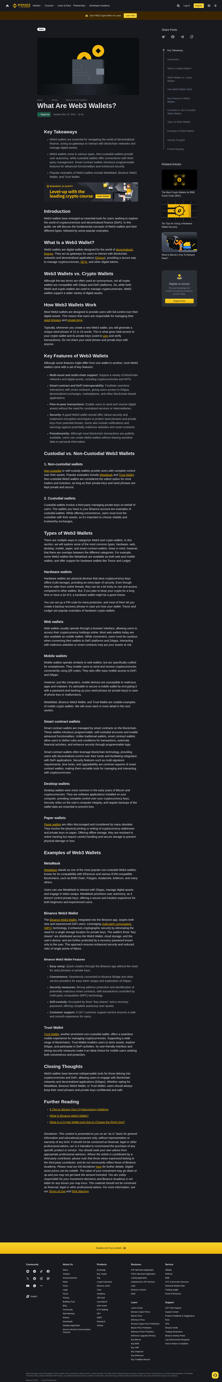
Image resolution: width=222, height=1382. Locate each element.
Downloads (67, 1321)
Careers (66, 1274)
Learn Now (130, 15)
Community (68, 1309)
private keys (75, 320)
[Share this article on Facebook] (173, 37)
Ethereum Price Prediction (142, 1332)
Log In (187, 5)
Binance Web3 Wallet (63, 919)
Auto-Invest (102, 1305)
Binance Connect (138, 1290)
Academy (101, 1294)
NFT (99, 1313)
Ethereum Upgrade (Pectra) (143, 1336)
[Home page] (21, 5)
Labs (133, 1286)
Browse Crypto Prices (140, 1312)
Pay (98, 1278)
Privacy (66, 1298)
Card (99, 1290)
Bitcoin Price (136, 1316)
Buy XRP (135, 1347)
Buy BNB (135, 1343)
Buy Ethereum (137, 1355)
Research (101, 1321)
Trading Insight (171, 1290)
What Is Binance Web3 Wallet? (69, 1115)
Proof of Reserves (173, 1294)
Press (65, 1286)
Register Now (179, 301)
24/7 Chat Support (173, 1308)
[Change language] (209, 5)
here (99, 1166)
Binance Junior (103, 1286)
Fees (167, 1320)
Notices (66, 1317)
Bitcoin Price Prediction (141, 1328)
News (65, 1282)
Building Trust (69, 1302)
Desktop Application (71, 1325)
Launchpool (102, 1302)
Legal (65, 1290)
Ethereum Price (138, 1320)
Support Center (172, 1312)
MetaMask (106, 474)
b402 (133, 1294)
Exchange (101, 1270)
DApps (100, 257)
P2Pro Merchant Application (143, 1274)
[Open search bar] (177, 5)
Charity (100, 1325)
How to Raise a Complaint (176, 1343)
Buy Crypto (102, 1274)
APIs (167, 1324)
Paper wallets (52, 824)
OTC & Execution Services (177, 1282)
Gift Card (101, 1298)
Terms (65, 1294)
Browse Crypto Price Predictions (145, 1324)
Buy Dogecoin (137, 1351)
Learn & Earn (137, 1308)
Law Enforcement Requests (177, 1339)
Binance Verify (171, 1328)
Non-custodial (52, 470)
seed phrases (52, 320)
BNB (167, 1278)
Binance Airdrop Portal (175, 1336)
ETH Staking (102, 1309)
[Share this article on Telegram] (182, 37)
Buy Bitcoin (136, 1339)
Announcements (70, 1278)
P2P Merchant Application (142, 1270)
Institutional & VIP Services (143, 1282)
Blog (65, 1305)
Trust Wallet (126, 474)
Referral (168, 1274)
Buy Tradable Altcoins (140, 1359)
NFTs (84, 261)
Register (198, 6)
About (65, 1270)
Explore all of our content (111, 1248)
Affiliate (168, 1270)
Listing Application (139, 1278)
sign (105, 335)
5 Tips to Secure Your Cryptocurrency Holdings (79, 1109)
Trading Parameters (174, 1332)
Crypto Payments (104, 1282)
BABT (99, 1317)
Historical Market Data (175, 1286)
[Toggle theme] (215, 6)
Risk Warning (80, 1191)
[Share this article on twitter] (163, 37)
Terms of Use (57, 1191)
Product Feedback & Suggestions (180, 1316)
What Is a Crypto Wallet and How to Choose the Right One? (87, 1122)
